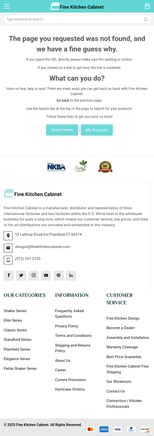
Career (60, 370)
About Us (62, 360)
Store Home (62, 129)
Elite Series (13, 320)
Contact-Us (115, 391)
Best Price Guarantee (123, 357)
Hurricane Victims (70, 389)
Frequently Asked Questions (69, 314)
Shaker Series (15, 311)
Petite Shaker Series (20, 368)
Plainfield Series (17, 349)
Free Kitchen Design (123, 318)
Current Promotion (70, 380)
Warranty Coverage (122, 347)
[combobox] (77, 19)
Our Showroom (118, 381)
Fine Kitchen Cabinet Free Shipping (127, 369)
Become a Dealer (120, 328)
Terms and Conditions (73, 335)
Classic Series (15, 330)
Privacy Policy (66, 326)
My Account (97, 129)
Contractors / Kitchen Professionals (124, 404)
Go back (63, 100)
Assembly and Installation (127, 337)
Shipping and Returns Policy (72, 348)
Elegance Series (17, 359)
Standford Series (17, 339)
